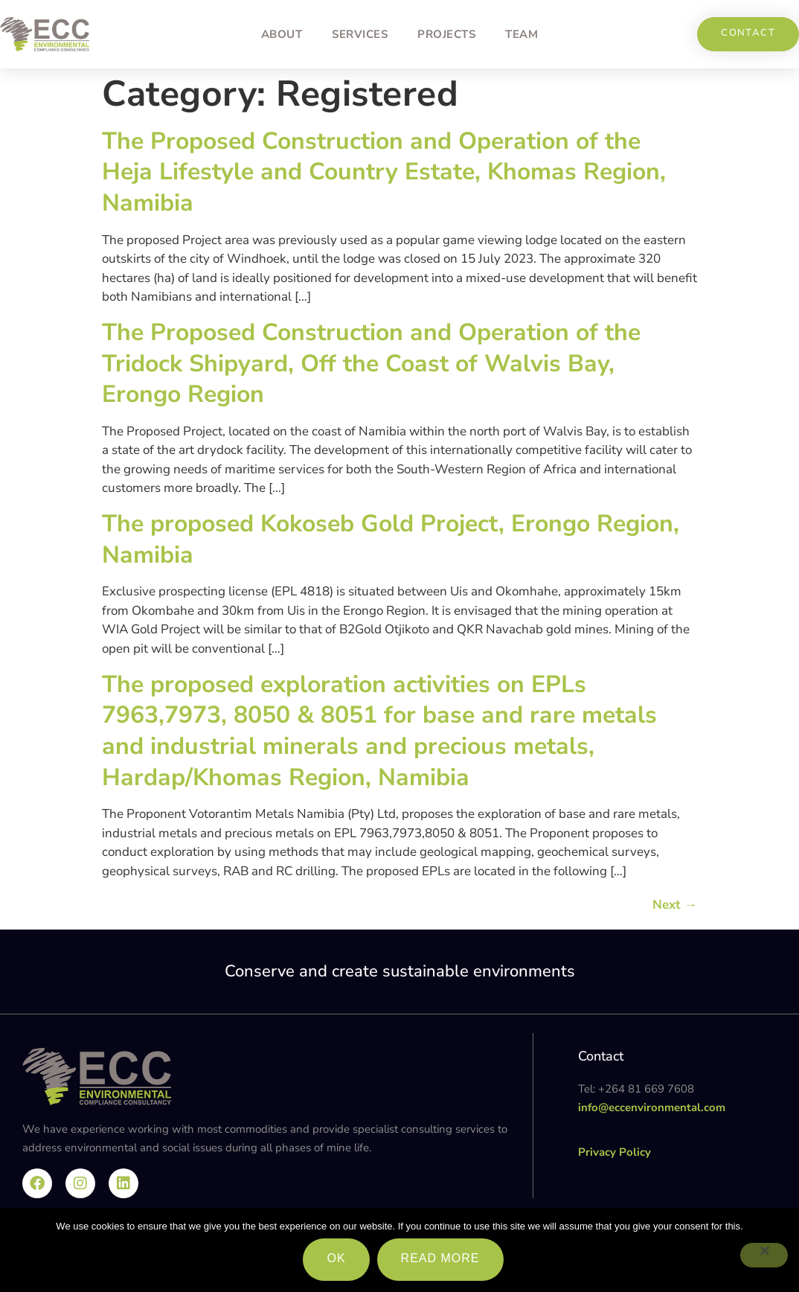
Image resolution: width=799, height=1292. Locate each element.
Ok (336, 1258)
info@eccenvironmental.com (651, 1107)
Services (360, 34)
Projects (446, 34)
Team (521, 34)
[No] (764, 1255)
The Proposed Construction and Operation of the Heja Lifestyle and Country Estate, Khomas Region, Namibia (384, 172)
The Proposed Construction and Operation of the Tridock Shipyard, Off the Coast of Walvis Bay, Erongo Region (371, 363)
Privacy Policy (614, 1152)
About (282, 34)
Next (674, 904)
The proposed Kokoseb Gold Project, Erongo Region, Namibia (390, 539)
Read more (440, 1258)
